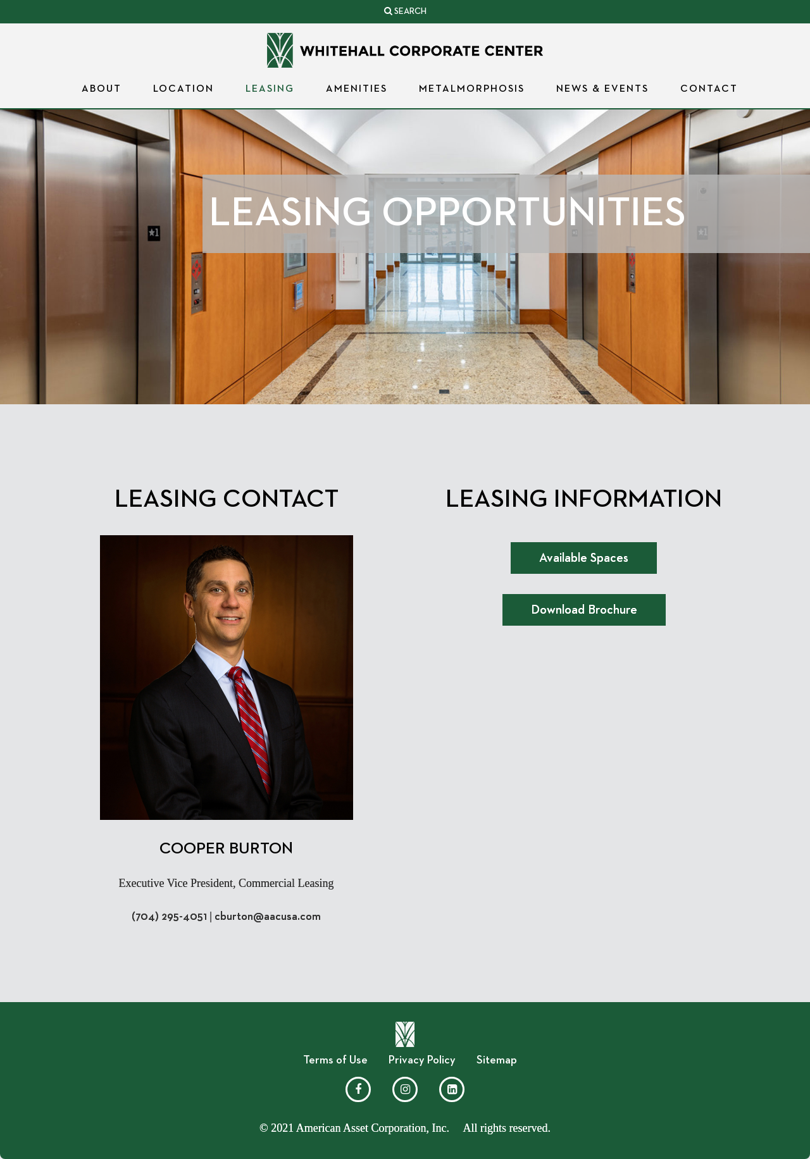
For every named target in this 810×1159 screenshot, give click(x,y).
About (102, 89)
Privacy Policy (422, 1060)
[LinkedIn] (451, 1089)
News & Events (602, 89)
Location (183, 89)
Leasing (270, 89)
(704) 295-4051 (169, 916)
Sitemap (497, 1060)
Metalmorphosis (472, 89)
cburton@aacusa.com (268, 916)
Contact (709, 89)
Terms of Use (335, 1060)
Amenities (356, 89)
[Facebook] (358, 1089)
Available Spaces (583, 558)
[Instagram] (405, 1089)
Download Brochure (584, 610)
